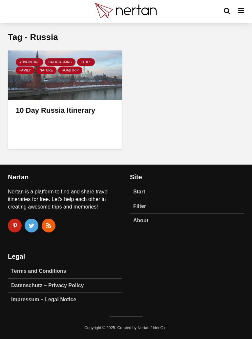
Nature (46, 70)
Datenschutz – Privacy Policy (47, 285)
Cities (86, 62)
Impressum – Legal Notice (43, 299)
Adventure (29, 62)
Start (139, 191)
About (140, 220)
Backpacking (60, 62)
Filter (139, 206)
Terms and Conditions (38, 271)
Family (25, 70)
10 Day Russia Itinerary (55, 110)
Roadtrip (70, 70)
